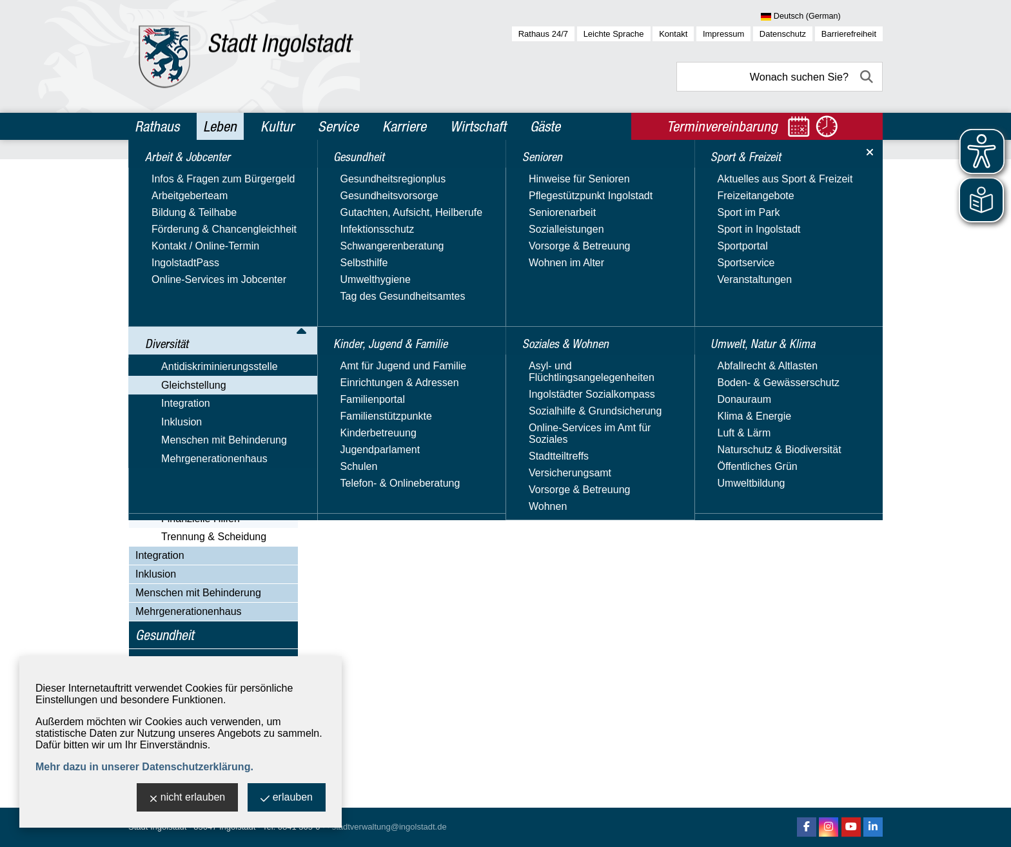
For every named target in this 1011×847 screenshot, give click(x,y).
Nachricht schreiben (498, 347)
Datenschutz (783, 34)
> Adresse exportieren (639, 316)
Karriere (404, 126)
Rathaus (157, 126)
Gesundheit (164, 635)
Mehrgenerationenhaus (188, 611)
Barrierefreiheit (848, 34)
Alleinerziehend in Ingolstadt (212, 482)
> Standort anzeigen (635, 301)
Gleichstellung (168, 242)
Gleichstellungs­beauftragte (209, 278)
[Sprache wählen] (822, 16)
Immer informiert (185, 351)
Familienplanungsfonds (201, 314)
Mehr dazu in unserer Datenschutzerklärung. (144, 766)
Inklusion (155, 574)
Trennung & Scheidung (213, 536)
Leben (220, 126)
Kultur (277, 126)
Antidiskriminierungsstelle (193, 223)
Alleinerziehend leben (210, 500)
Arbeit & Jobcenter (184, 172)
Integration (159, 555)
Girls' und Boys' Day (194, 464)
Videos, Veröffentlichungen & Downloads (214, 440)
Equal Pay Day (182, 296)
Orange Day (176, 398)
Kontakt (673, 34)
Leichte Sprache (614, 34)
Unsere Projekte (185, 416)
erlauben (286, 798)
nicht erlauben (188, 798)
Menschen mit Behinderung (198, 592)
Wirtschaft (478, 126)
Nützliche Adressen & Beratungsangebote (197, 375)
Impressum (723, 34)
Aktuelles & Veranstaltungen (212, 260)
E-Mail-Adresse (488, 332)
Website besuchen (495, 363)
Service (338, 126)
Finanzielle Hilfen (200, 518)
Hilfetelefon (174, 332)
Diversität (160, 200)
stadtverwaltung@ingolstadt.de (389, 827)
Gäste (545, 126)
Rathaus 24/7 (543, 34)
